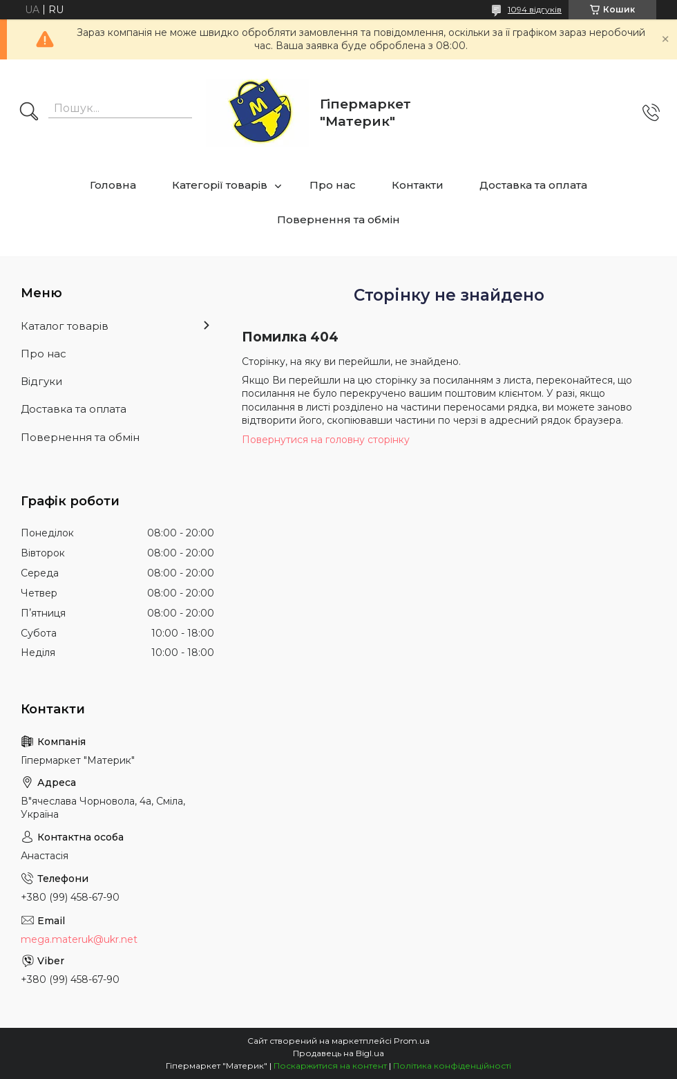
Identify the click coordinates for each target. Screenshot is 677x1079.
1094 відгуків (535, 9)
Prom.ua (412, 1040)
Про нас (332, 184)
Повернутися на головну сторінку (326, 439)
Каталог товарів (64, 325)
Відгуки (41, 381)
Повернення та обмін (338, 219)
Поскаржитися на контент (330, 1065)
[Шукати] (29, 113)
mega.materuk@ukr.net (79, 939)
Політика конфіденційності (452, 1065)
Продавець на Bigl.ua (338, 1053)
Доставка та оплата (533, 184)
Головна (113, 184)
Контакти (418, 184)
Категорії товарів (219, 184)
